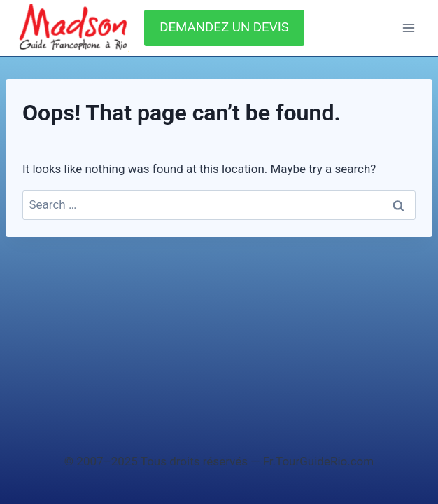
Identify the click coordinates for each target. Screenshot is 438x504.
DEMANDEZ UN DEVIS (224, 27)
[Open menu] (408, 27)
